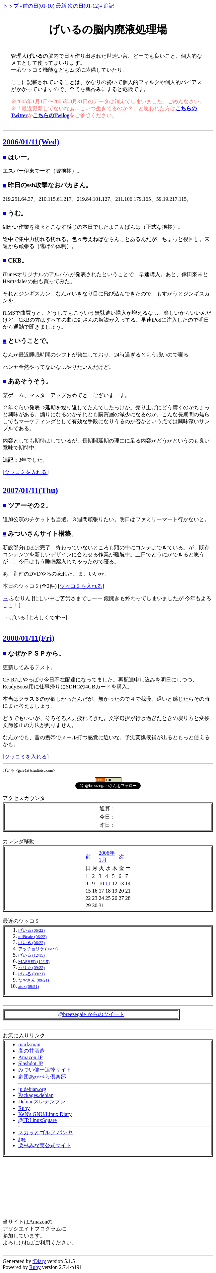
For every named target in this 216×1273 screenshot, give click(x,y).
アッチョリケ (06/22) (38, 949)
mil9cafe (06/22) (32, 936)
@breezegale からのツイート (91, 1014)
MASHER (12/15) (33, 961)
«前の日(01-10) (37, 6)
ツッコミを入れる (25, 472)
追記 (109, 6)
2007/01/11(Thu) (30, 490)
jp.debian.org (32, 1089)
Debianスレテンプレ (41, 1101)
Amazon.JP (30, 1057)
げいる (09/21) (31, 974)
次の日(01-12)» (85, 6)
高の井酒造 (31, 1051)
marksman (29, 1044)
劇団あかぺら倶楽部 (42, 1076)
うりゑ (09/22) (31, 967)
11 (108, 883)
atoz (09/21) (28, 986)
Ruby (24, 1108)
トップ (11, 6)
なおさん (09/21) (33, 980)
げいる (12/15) (31, 955)
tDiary (39, 1261)
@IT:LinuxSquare (37, 1120)
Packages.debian (35, 1095)
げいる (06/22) (31, 930)
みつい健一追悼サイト (44, 1070)
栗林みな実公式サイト (44, 1145)
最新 (61, 6)
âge (22, 1139)
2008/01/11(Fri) (28, 638)
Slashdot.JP (30, 1063)
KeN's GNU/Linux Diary (45, 1114)
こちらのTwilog (51, 115)
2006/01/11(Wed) (31, 141)
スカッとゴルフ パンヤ (45, 1132)
